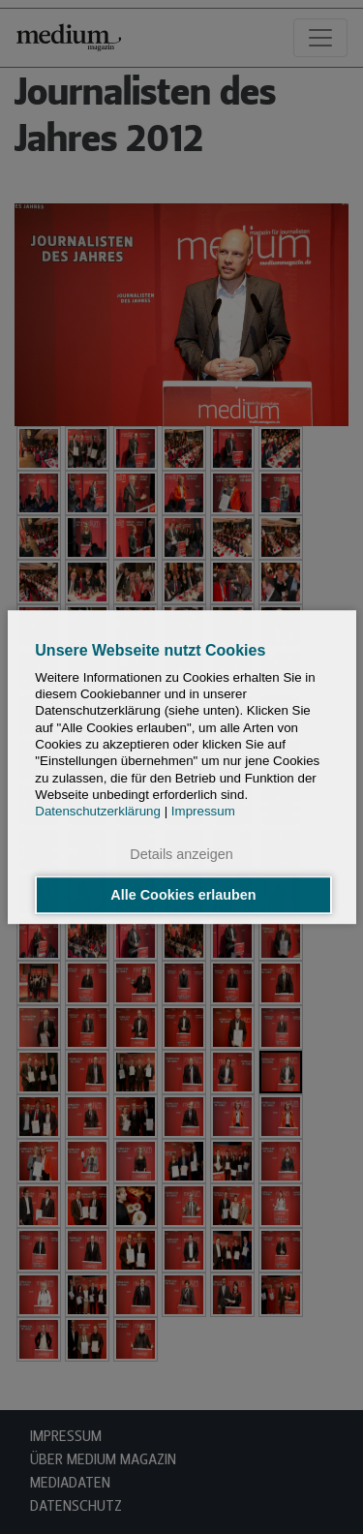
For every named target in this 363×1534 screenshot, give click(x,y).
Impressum (203, 811)
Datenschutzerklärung (98, 811)
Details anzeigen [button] (181, 855)
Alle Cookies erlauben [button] (183, 895)
